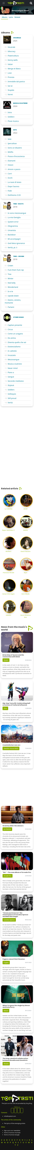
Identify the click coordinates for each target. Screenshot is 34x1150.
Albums (4, 17)
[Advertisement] (17, 24)
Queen (6, 660)
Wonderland (13, 287)
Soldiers (11, 389)
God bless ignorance (16, 243)
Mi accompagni (14, 239)
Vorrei (10, 94)
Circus (10, 329)
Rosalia (6, 1064)
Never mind (12, 368)
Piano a (11, 372)
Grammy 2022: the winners (13, 826)
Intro (10, 112)
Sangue (11, 376)
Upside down (13, 295)
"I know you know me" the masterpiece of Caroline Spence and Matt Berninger (15, 915)
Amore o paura (14, 169)
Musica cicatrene (15, 364)
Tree (9, 274)
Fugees (6, 963)
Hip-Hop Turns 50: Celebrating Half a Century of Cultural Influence (16, 704)
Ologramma (13, 226)
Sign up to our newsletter (12, 1130)
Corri (10, 173)
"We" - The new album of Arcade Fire (17, 872)
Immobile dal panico (16, 81)
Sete (9, 139)
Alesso (6, 1011)
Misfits (10, 152)
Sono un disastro (15, 148)
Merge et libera (14, 68)
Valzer (10, 64)
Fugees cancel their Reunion (14, 959)
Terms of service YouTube (12, 1132)
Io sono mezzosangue (17, 213)
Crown (10, 265)
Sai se (10, 86)
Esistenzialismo (14, 346)
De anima (12, 338)
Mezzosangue (13, 359)
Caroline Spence (9, 920)
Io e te (10, 291)
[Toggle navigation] (3, 3)
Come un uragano (15, 333)
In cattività (12, 351)
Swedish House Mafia (11, 748)
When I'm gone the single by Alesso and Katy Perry (16, 1006)
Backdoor (12, 234)
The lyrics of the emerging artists (14, 1123)
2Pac (5, 708)
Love (10, 73)
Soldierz (11, 117)
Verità (10, 402)
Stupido (11, 90)
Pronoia (11, 77)
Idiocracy (11, 51)
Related (17, 17)
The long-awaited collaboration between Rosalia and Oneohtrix (15, 1059)
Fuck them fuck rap (16, 270)
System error (13, 221)
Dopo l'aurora (13, 186)
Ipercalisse (12, 143)
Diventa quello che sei (17, 342)
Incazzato (12, 355)
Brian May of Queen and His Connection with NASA (13, 656)
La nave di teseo (14, 182)
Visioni (10, 165)
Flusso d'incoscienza (16, 156)
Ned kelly (11, 283)
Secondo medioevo (16, 381)
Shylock (11, 385)
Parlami (11, 307)
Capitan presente (15, 325)
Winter (10, 278)
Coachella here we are (11, 745)
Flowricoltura (13, 55)
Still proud (12, 398)
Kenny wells (13, 60)
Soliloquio (12, 394)
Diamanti (11, 160)
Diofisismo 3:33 (14, 195)
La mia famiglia (14, 217)
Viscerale (11, 47)
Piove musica (13, 121)
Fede (10, 190)
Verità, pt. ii (12, 247)
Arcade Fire (7, 876)
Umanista (12, 230)
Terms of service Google (11, 1135)
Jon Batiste (7, 829)
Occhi (10, 178)
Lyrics (11, 17)
